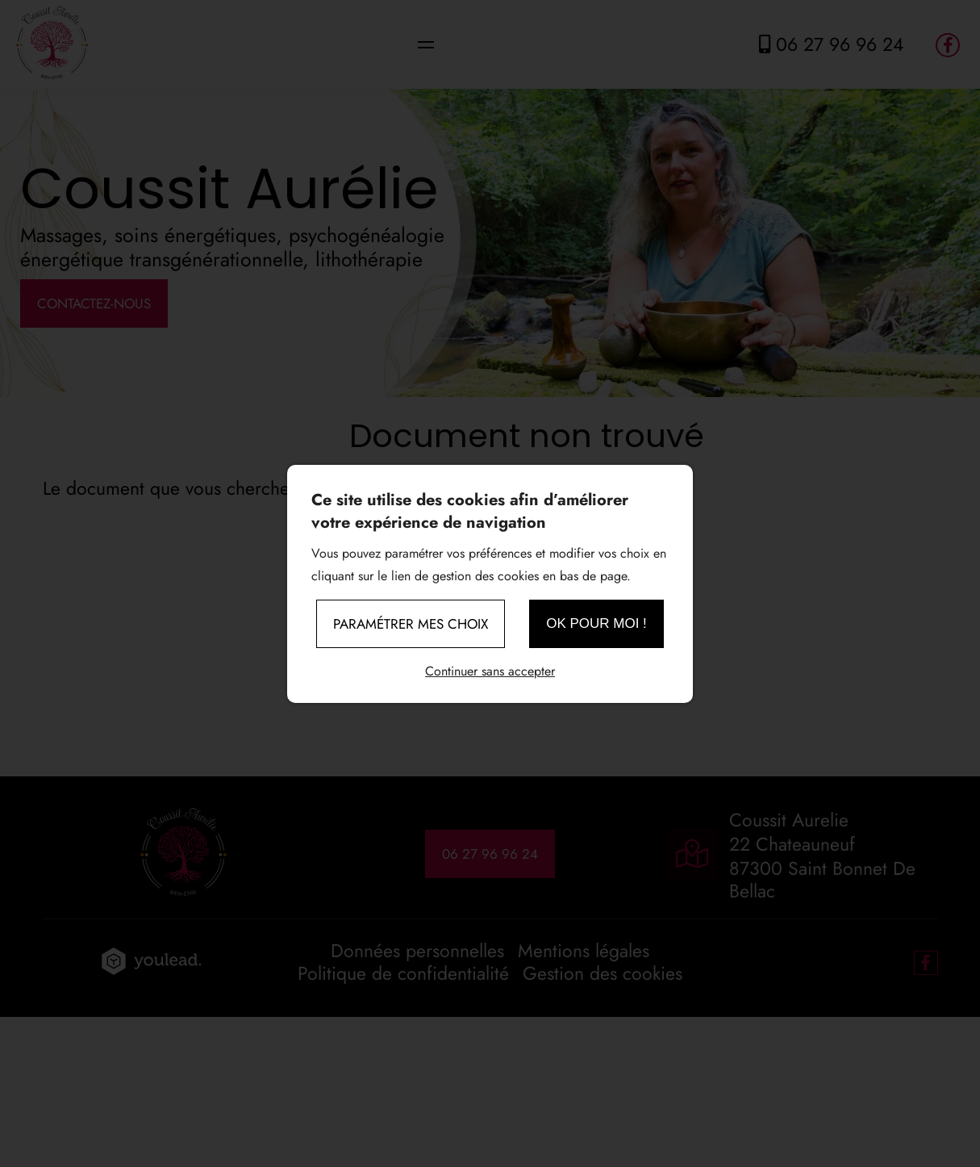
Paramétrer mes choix (410, 624)
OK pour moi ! (596, 623)
